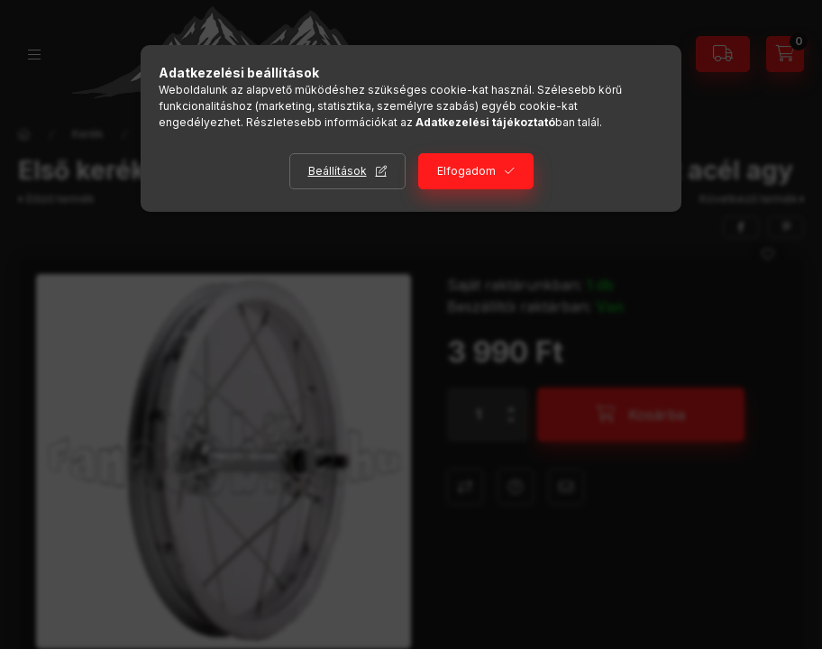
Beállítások (337, 171)
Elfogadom (466, 171)
